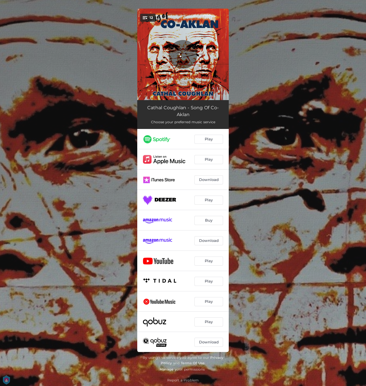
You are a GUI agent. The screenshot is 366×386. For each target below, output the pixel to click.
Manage (167, 369)
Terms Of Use (193, 363)
